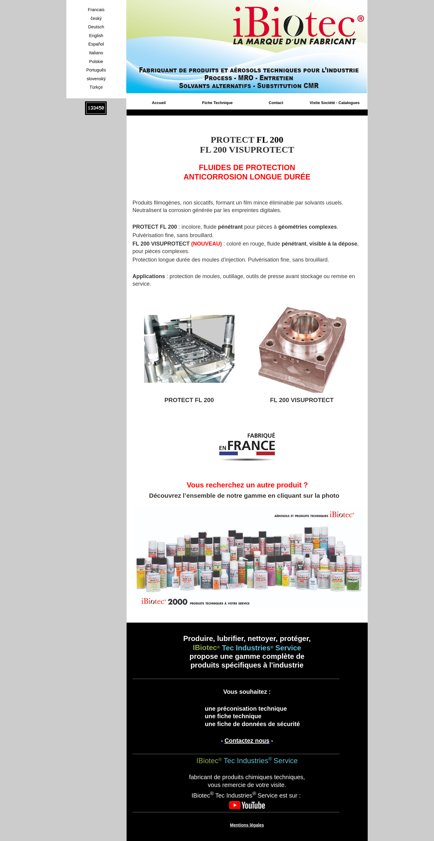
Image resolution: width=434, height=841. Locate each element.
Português (96, 70)
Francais (96, 9)
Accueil (159, 102)
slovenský (95, 78)
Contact (276, 102)
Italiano (96, 52)
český (96, 18)
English (96, 35)
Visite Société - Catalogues (335, 102)
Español (96, 44)
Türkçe (96, 87)
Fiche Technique (217, 102)
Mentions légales (247, 825)
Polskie (96, 61)
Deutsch (96, 26)
